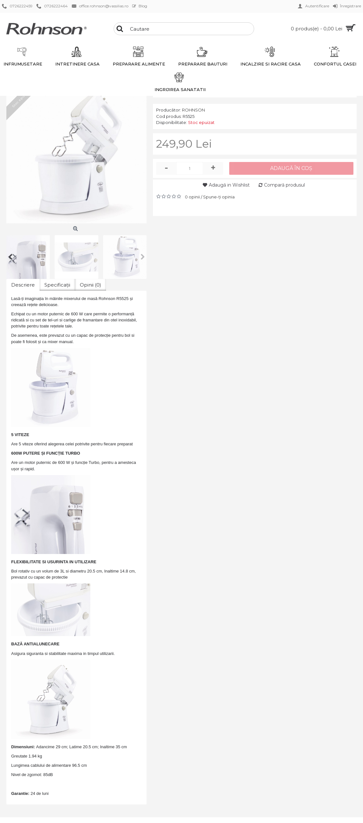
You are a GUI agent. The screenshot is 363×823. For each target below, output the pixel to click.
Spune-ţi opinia (219, 196)
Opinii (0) (90, 285)
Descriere (23, 285)
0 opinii (192, 196)
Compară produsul (284, 185)
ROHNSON (193, 109)
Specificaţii (57, 285)
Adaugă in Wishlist (229, 185)
